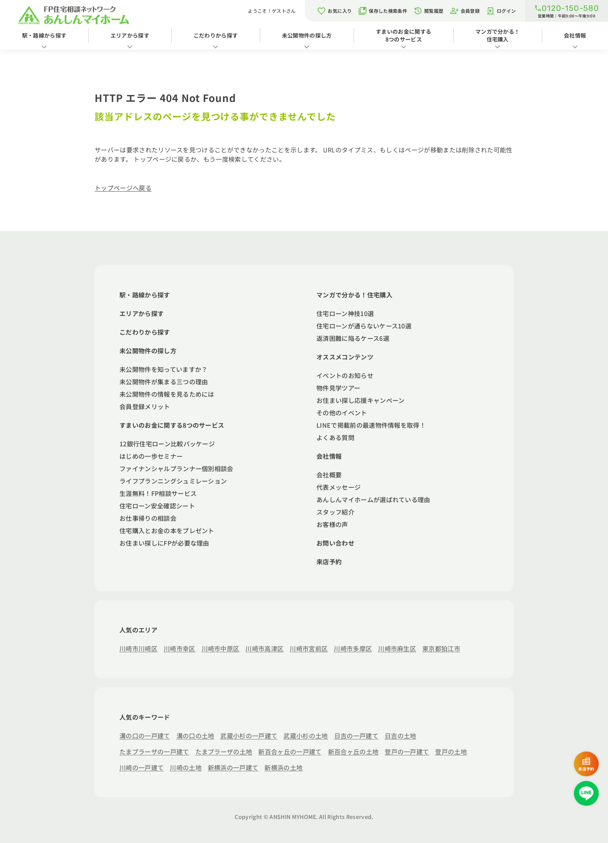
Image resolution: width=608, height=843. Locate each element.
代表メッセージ (338, 487)
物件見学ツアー (338, 387)
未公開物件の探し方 (307, 35)
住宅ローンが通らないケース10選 (363, 325)
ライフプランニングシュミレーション (173, 480)
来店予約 (329, 561)
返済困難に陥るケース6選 (352, 338)
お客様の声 (332, 524)
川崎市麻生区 (397, 648)
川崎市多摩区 (353, 648)
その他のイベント (341, 412)
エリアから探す (130, 35)
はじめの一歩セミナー (151, 456)
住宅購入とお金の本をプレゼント (166, 530)
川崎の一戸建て (141, 767)
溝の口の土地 (195, 735)
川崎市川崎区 (138, 648)
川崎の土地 (186, 767)
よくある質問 (335, 437)
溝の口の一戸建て (144, 735)
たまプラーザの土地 (223, 751)
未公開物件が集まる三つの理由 (163, 381)
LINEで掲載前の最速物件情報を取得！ (371, 425)
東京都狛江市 (441, 648)
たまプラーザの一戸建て (154, 751)
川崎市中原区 (221, 648)
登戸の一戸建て (407, 751)
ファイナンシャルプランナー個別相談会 (176, 468)
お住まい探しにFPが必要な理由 (164, 543)
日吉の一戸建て (356, 735)
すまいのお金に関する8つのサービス (403, 35)
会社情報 (329, 456)
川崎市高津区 (264, 648)
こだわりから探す (215, 35)
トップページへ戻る (123, 187)
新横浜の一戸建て (233, 767)
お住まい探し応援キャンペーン (360, 400)
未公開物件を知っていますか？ (163, 369)
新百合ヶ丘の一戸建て (289, 751)
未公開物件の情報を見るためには (166, 394)
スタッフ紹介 (335, 512)
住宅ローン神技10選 (345, 313)
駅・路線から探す (44, 35)
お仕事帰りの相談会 (147, 518)
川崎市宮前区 (309, 648)
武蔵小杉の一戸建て (248, 735)
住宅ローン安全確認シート (157, 505)
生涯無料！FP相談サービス (158, 493)
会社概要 (329, 474)
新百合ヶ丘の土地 (353, 751)
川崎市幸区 (179, 648)
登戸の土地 (451, 751)
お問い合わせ (335, 543)
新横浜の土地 (283, 767)
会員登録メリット (144, 406)
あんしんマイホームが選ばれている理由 (373, 499)
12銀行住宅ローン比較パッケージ (167, 443)
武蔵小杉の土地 (305, 735)
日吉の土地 (400, 735)
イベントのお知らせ (344, 375)
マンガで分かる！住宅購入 (497, 35)
